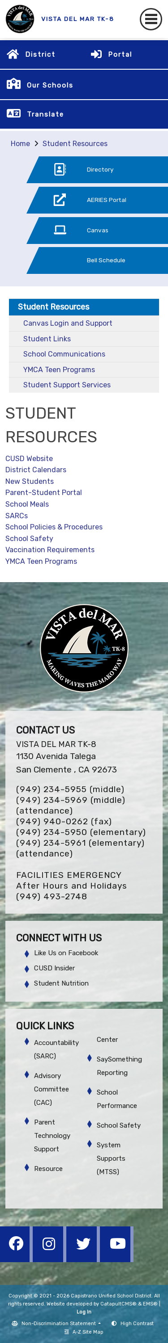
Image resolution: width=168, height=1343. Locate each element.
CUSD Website (29, 458)
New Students (29, 481)
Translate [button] (45, 114)
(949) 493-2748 (51, 896)
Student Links (47, 339)
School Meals (27, 504)
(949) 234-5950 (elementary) (81, 832)
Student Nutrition (61, 983)
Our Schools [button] (50, 85)
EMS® (150, 1304)
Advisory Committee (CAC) (51, 1089)
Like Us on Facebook (66, 953)
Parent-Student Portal (43, 492)
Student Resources (75, 143)
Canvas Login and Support (67, 323)
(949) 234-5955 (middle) (70, 789)
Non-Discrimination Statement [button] (59, 1323)
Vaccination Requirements (50, 550)
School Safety (29, 538)
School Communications (64, 354)
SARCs (16, 516)
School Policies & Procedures (54, 527)
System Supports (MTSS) (111, 1158)
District (40, 54)
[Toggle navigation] (151, 19)
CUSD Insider (54, 968)
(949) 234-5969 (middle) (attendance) (70, 805)
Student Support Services (67, 385)
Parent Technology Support (52, 1135)
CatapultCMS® (118, 1304)
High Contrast (137, 1323)
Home (20, 143)
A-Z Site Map (84, 1332)
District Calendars (35, 470)
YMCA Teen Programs (59, 369)
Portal (120, 54)
